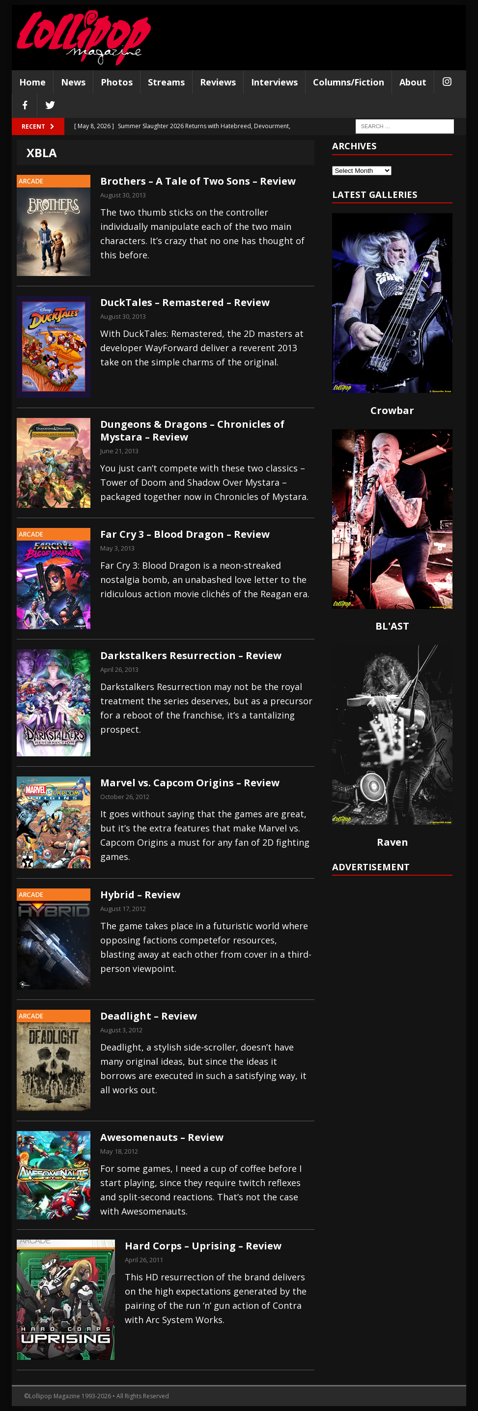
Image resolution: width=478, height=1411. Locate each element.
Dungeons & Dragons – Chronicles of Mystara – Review (192, 430)
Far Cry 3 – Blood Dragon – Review (185, 534)
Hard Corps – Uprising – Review (203, 1245)
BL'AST (392, 626)
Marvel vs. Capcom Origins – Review (190, 782)
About (412, 82)
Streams (166, 82)
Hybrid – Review (140, 894)
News (73, 82)
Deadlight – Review (148, 1016)
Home (32, 82)
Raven (392, 842)
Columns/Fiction (348, 82)
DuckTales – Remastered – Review (185, 302)
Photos (117, 82)
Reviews (218, 82)
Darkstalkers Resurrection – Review (190, 655)
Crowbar (392, 410)
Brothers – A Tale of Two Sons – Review (198, 181)
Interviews (274, 82)
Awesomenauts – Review (162, 1137)
